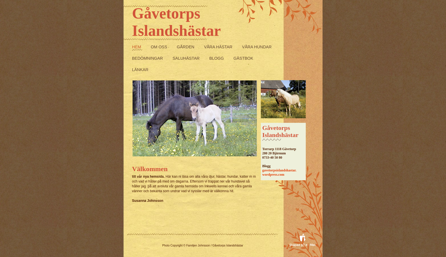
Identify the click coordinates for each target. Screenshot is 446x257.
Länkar (140, 69)
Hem (137, 47)
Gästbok (243, 58)
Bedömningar (148, 58)
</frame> (207, 234)
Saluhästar (187, 58)
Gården (186, 47)
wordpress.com (273, 175)
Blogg (217, 58)
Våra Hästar (219, 47)
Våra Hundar (257, 47)
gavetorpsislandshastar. (279, 170)
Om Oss (159, 47)
